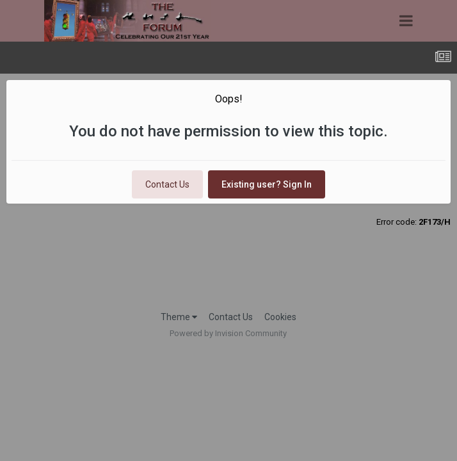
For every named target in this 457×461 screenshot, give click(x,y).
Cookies (280, 317)
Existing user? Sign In (266, 184)
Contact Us (167, 184)
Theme (179, 317)
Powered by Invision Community (228, 333)
